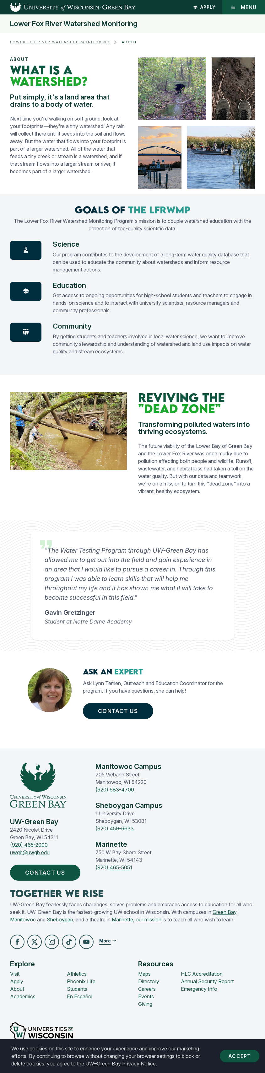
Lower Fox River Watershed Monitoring (74, 23)
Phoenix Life (81, 981)
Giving (145, 1004)
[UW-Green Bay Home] (68, 7)
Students (77, 989)
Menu (244, 7)
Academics (22, 996)
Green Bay (224, 912)
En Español (79, 996)
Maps (144, 974)
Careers (147, 989)
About (17, 989)
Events (146, 996)
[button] (17, 942)
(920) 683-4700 (114, 789)
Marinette (122, 919)
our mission (148, 919)
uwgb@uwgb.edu (30, 852)
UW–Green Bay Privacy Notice (120, 1063)
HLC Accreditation (202, 974)
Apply (204, 7)
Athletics (77, 974)
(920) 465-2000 (29, 845)
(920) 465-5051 (113, 867)
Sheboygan (60, 919)
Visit (14, 974)
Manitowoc (23, 919)
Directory (148, 981)
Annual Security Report (207, 981)
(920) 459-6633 (114, 828)
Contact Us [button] (119, 711)
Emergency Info (199, 989)
